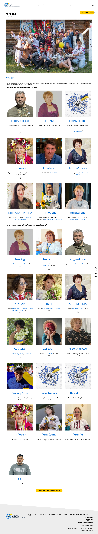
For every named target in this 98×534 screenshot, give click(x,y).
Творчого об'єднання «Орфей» (20, 264)
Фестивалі (56, 5)
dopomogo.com (53, 172)
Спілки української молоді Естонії (78, 264)
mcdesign (90, 530)
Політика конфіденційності (87, 525)
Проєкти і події (33, 5)
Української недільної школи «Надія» (22, 130)
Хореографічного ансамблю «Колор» (51, 308)
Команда (27, 5)
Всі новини (62, 5)
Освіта (47, 5)
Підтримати (88, 13)
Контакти (67, 5)
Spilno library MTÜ (49, 353)
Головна (7, 16)
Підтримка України (40, 5)
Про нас (22, 5)
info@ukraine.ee (89, 521)
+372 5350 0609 (89, 517)
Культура (51, 5)
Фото (71, 5)
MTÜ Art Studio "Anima (77, 308)
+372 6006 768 (89, 519)
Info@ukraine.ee (78, 131)
